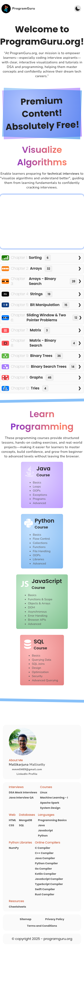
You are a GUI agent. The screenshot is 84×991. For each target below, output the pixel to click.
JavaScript (45, 830)
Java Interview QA (21, 797)
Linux (43, 792)
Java (41, 825)
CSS (11, 825)
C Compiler (42, 848)
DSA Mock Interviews (23, 792)
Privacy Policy (54, 919)
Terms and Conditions (42, 926)
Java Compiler (45, 858)
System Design (50, 808)
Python (43, 835)
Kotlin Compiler (45, 874)
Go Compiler (43, 869)
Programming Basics (52, 820)
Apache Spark (49, 803)
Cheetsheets (17, 907)
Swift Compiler (45, 889)
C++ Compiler (44, 853)
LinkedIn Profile (27, 774)
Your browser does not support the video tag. (42, 222)
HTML (12, 820)
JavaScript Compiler (49, 879)
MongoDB (25, 820)
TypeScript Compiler (49, 884)
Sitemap (25, 919)
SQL (21, 825)
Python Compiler (46, 863)
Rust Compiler (44, 894)
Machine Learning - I (54, 797)
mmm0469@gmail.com (27, 769)
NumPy (14, 848)
